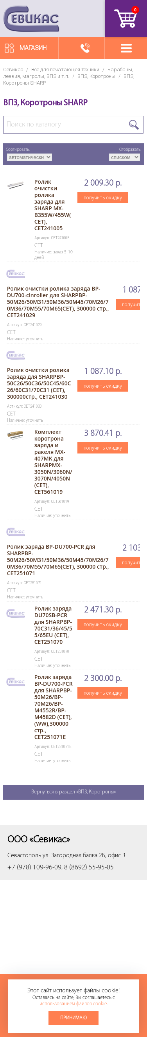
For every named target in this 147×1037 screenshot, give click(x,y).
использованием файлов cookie (73, 1003)
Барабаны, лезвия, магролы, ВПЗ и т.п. (68, 73)
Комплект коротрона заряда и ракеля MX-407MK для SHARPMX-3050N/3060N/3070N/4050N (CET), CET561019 (53, 461)
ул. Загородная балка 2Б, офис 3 (84, 856)
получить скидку (103, 198)
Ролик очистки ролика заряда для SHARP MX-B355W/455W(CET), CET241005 (52, 205)
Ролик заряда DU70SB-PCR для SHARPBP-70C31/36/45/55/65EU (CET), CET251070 (53, 625)
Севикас (13, 69)
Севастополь (24, 856)
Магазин (33, 48)
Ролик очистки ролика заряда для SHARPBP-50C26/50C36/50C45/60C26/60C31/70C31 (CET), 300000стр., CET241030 (39, 383)
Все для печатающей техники (65, 69)
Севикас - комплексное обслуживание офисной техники (31, 18)
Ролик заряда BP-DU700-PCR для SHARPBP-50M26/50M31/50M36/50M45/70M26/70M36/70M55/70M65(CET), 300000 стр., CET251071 (58, 560)
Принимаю (73, 1018)
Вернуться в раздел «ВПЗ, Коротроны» (73, 792)
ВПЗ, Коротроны (96, 76)
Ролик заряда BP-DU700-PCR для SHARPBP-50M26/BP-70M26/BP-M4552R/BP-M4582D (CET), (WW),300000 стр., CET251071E (53, 707)
